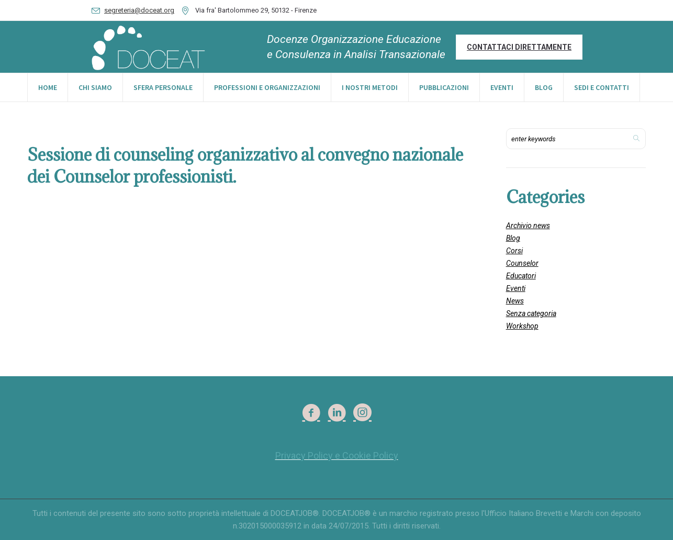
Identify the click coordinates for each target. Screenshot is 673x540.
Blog (513, 238)
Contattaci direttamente (519, 47)
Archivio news (528, 225)
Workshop (522, 326)
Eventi (515, 288)
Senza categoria (531, 313)
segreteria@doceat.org (139, 10)
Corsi (514, 250)
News (515, 301)
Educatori (521, 276)
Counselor (522, 263)
